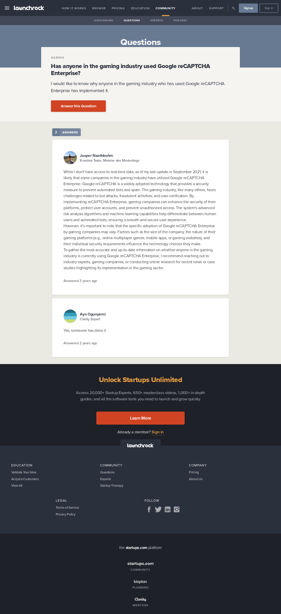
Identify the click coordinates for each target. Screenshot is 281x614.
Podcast (180, 20)
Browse (99, 8)
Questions (132, 20)
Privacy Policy (66, 515)
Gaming (57, 57)
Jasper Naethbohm (96, 155)
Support (216, 8)
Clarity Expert (90, 319)
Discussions (103, 20)
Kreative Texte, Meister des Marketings (109, 160)
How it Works (74, 8)
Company (198, 465)
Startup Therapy (112, 486)
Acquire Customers (25, 479)
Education (140, 8)
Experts (157, 20)
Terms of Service (68, 508)
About (197, 8)
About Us (196, 479)
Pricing (118, 8)
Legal (61, 501)
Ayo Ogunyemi (92, 314)
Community (166, 8)
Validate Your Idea (24, 472)
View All (17, 486)
